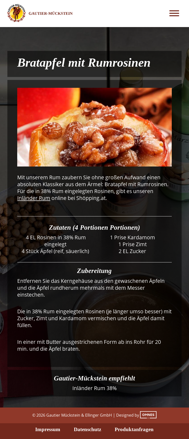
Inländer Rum (33, 198)
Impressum (47, 429)
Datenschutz (87, 429)
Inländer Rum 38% (94, 388)
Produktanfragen (134, 429)
